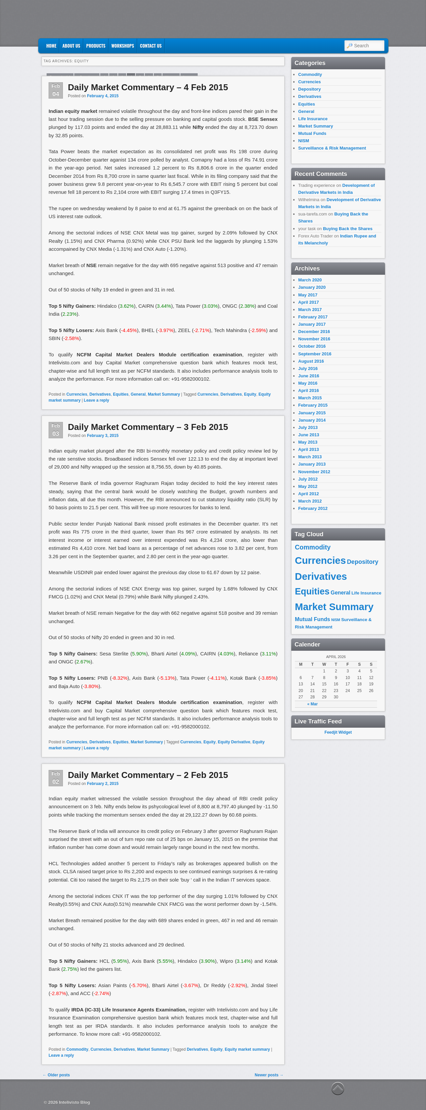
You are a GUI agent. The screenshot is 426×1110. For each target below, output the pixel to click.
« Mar (312, 704)
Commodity (77, 1049)
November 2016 (314, 338)
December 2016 (314, 331)
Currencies (76, 394)
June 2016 (308, 375)
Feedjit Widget (338, 732)
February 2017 (312, 316)
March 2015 (310, 397)
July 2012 (308, 479)
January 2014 (311, 420)
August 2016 (311, 361)
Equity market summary (247, 1049)
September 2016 (314, 353)
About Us (71, 45)
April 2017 (308, 302)
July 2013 (308, 427)
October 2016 (311, 346)
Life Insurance (312, 118)
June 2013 (308, 434)
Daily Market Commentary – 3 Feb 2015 (148, 427)
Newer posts (269, 1075)
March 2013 (310, 456)
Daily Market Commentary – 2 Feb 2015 (148, 775)
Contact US (151, 45)
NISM (303, 140)
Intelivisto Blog (74, 1102)
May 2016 (308, 383)
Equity (250, 394)
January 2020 (311, 287)
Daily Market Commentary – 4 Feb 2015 (148, 87)
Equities (120, 394)
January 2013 (311, 464)
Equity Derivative (234, 742)
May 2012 (308, 486)
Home (51, 45)
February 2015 (312, 405)
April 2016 (308, 390)
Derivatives (100, 394)
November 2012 (314, 471)
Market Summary (164, 394)
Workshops (122, 45)
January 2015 (311, 412)
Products (96, 45)
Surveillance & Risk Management (332, 148)
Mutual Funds (312, 133)
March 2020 (310, 279)
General (138, 394)
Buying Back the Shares (347, 228)
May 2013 (308, 442)
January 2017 (311, 324)
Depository (309, 89)
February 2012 (312, 508)
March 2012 (310, 501)
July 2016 (308, 368)
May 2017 (308, 294)
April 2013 (308, 449)
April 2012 (308, 493)
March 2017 (310, 309)
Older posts (56, 1075)
